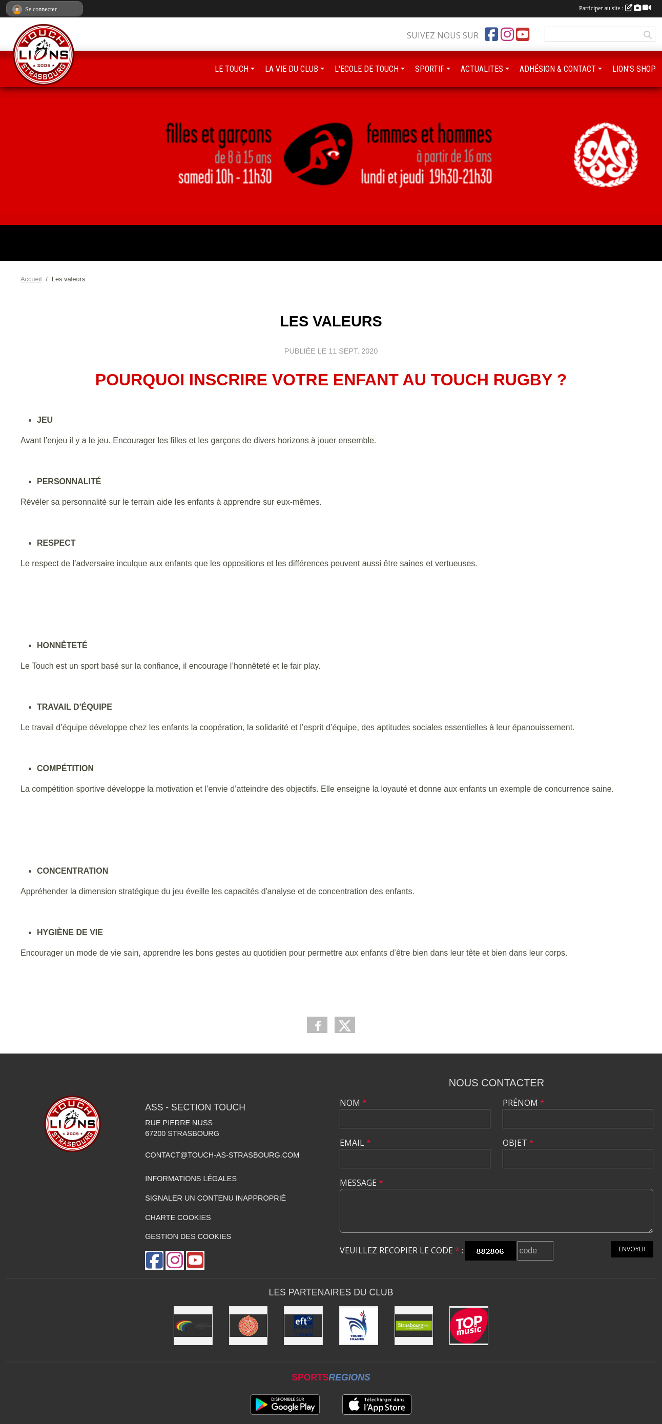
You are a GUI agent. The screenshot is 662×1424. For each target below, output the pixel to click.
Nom (353, 1102)
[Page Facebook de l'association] (491, 34)
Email (355, 1142)
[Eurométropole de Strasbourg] (414, 1325)
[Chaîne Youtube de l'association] (522, 34)
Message (361, 1182)
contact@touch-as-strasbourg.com (222, 1155)
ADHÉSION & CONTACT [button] (558, 69)
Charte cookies (178, 1217)
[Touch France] (358, 1325)
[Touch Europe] (303, 1325)
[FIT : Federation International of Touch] (193, 1325)
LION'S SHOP (634, 69)
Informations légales (191, 1178)
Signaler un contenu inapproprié (215, 1198)
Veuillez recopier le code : (401, 1250)
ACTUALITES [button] (482, 69)
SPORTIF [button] (429, 69)
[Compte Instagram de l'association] (507, 34)
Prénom (524, 1102)
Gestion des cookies (188, 1236)
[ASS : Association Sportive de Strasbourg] (248, 1325)
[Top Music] (468, 1325)
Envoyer (632, 1249)
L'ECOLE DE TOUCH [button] (367, 69)
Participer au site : (615, 8)
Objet (518, 1142)
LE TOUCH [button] (232, 69)
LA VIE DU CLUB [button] (291, 69)
